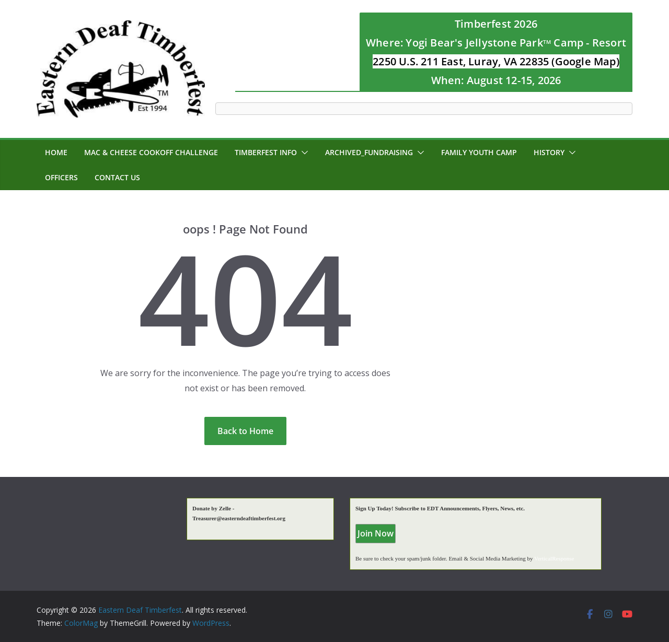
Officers (61, 177)
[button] (302, 152)
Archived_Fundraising (369, 152)
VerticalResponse (554, 558)
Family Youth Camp (479, 152)
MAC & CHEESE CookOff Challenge (151, 152)
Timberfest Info (266, 152)
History (549, 152)
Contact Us (117, 177)
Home (56, 152)
